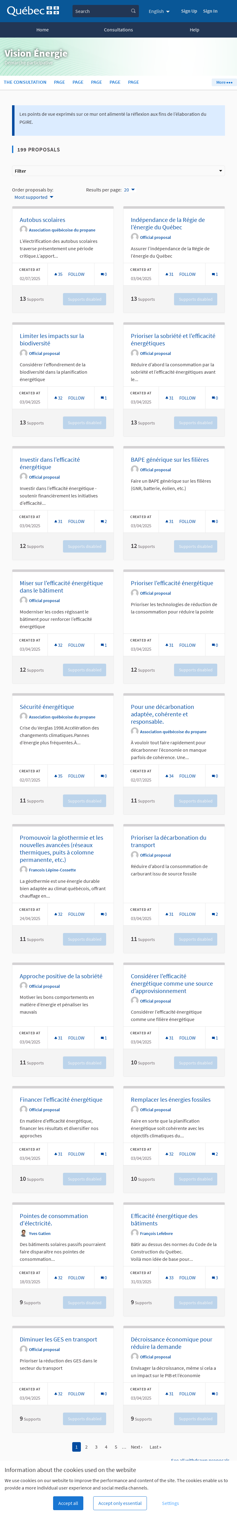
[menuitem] (160, 11)
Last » (155, 1447)
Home (42, 29)
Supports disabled (85, 299)
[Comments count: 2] (104, 521)
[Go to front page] (33, 11)
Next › (136, 1447)
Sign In (210, 11)
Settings (170, 1503)
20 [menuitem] (126, 189)
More (224, 82)
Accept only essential (120, 1503)
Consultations (118, 29)
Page (59, 82)
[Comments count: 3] (215, 1277)
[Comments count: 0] (104, 274)
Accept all (68, 1503)
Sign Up (189, 11)
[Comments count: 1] (215, 274)
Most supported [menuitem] (31, 197)
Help (194, 29)
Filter (118, 171)
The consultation (25, 82)
